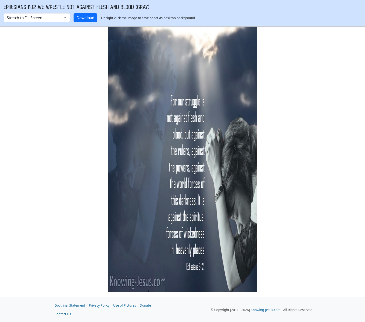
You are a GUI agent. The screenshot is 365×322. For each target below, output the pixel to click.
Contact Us (62, 314)
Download (85, 17)
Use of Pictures (124, 305)
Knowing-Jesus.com (266, 310)
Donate (145, 305)
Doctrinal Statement (69, 305)
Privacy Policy (99, 305)
